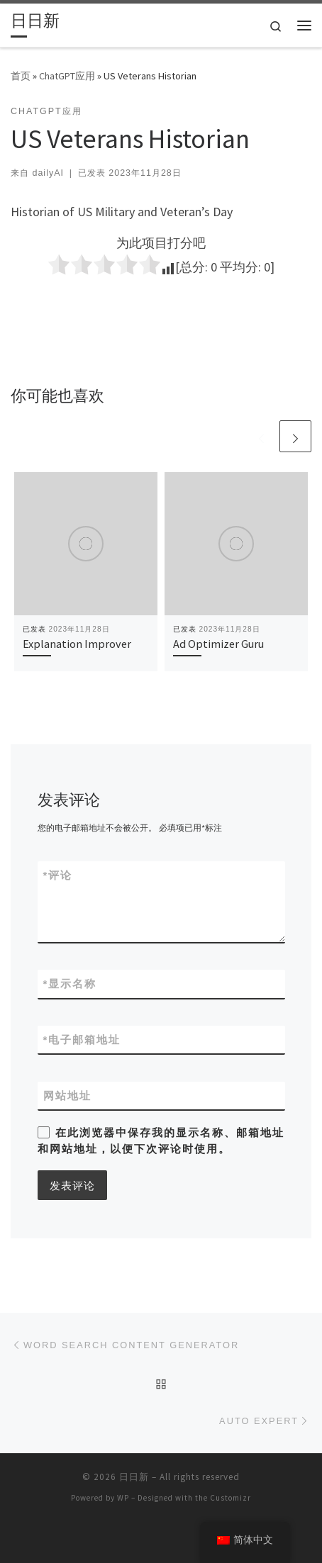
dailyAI (47, 173)
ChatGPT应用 (67, 75)
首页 (20, 75)
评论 (58, 875)
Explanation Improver (77, 644)
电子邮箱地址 (82, 1039)
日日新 (134, 1477)
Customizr (230, 1498)
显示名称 (70, 983)
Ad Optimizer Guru (218, 644)
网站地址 (67, 1095)
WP (123, 1498)
